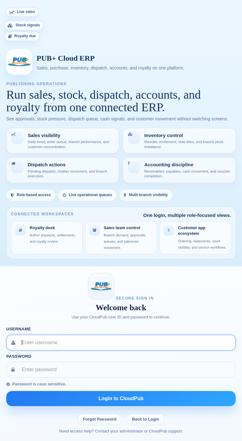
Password (19, 356)
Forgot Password (99, 419)
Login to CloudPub (120, 398)
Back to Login (145, 419)
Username (18, 329)
